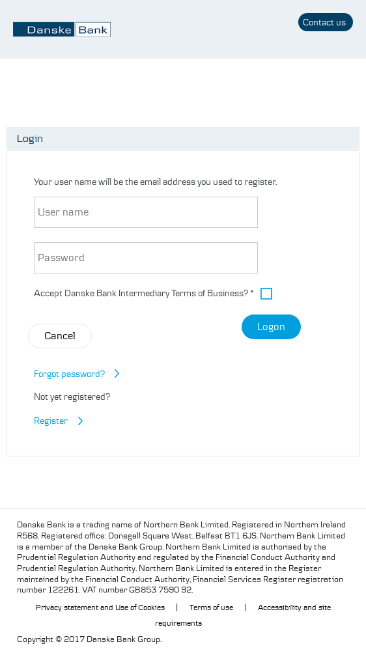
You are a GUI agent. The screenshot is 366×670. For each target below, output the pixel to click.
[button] (269, 294)
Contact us (324, 22)
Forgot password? (69, 374)
